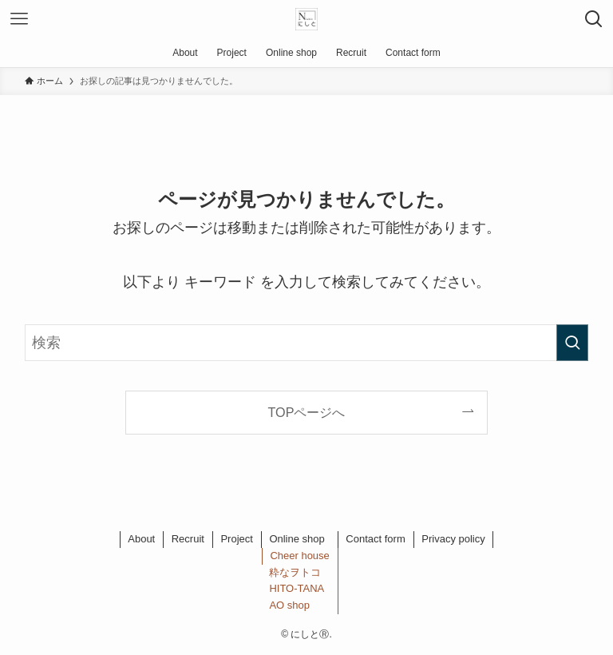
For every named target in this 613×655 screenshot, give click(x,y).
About (141, 539)
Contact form (375, 539)
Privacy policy (452, 539)
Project (236, 539)
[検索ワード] (307, 342)
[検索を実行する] (572, 342)
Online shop (296, 539)
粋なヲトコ (295, 572)
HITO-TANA (296, 588)
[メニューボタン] (19, 19)
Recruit (188, 539)
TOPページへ (307, 412)
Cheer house (299, 556)
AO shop (289, 605)
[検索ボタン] (594, 19)
